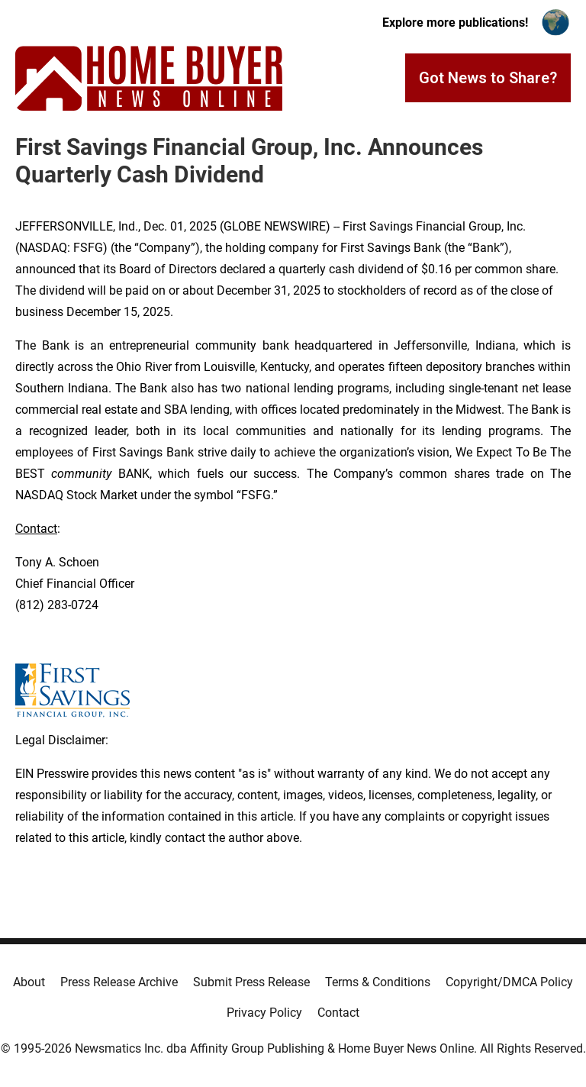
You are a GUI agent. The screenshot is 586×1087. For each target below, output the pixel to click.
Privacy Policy (264, 1012)
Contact (338, 1012)
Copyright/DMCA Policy (509, 982)
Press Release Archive (119, 982)
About (29, 982)
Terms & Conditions (377, 982)
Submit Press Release (251, 982)
